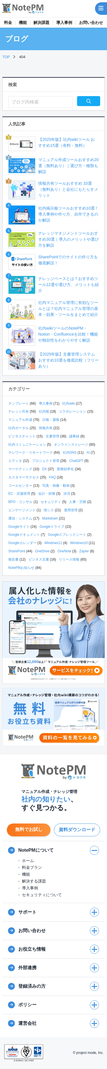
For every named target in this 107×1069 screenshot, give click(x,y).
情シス (49, 510)
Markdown (50, 518)
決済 (66, 494)
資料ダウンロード (77, 829)
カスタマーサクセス (23, 477)
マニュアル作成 (20, 420)
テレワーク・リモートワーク (30, 453)
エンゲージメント (22, 510)
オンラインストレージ (71, 445)
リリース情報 (69, 559)
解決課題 (41, 22)
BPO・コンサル (20, 502)
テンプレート (18, 403)
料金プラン (32, 867)
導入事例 (64, 22)
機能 (23, 22)
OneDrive (42, 551)
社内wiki (68, 403)
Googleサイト (19, 527)
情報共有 (46, 428)
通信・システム (20, 518)
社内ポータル (18, 428)
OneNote (64, 551)
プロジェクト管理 (45, 461)
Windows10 (79, 543)
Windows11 (53, 543)
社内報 (44, 411)
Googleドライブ (51, 527)
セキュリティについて (42, 894)
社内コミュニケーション (27, 445)
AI (88, 453)
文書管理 (52, 436)
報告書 (13, 559)
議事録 (74, 436)
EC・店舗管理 (19, 494)
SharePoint (16, 551)
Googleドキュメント (24, 535)
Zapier (84, 551)
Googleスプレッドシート (67, 535)
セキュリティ (51, 502)
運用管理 (71, 510)
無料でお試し (29, 829)
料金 (8, 22)
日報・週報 (50, 420)
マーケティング (20, 469)
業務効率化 (65, 469)
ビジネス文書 (39, 559)
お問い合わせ (91, 22)
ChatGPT (76, 461)
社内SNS (70, 453)
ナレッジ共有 (18, 411)
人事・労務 (77, 502)
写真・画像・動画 (56, 486)
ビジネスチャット (22, 436)
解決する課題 (34, 881)
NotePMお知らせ (21, 568)
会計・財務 (46, 494)
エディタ (15, 461)
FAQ (52, 477)
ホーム (28, 860)
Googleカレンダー (22, 543)
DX (44, 469)
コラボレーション (72, 411)
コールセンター (20, 486)
